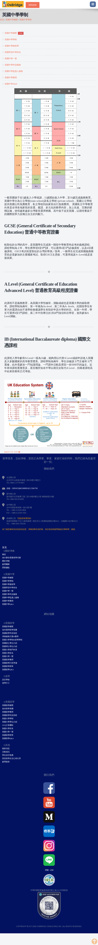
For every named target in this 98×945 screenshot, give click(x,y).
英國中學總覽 (13, 33)
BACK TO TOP (12, 452)
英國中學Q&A (9, 83)
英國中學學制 (9, 39)
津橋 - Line (49, 870)
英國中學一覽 (9, 58)
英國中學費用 (9, 77)
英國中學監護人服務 (12, 71)
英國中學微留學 (10, 45)
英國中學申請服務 (11, 64)
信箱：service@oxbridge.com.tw (22, 488)
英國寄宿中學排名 (11, 52)
